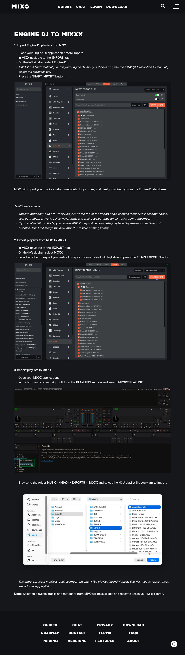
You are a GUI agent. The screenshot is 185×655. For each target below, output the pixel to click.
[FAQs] (133, 632)
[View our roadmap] (50, 632)
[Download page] (133, 625)
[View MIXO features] (104, 640)
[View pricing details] (50, 640)
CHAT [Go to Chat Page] (81, 6)
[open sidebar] (176, 6)
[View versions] (77, 640)
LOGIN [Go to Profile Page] (96, 6)
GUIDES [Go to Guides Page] (65, 6)
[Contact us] (77, 632)
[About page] (133, 640)
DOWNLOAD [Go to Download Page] (116, 6)
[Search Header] (163, 5)
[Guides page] (50, 625)
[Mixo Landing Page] (20, 6)
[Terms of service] (105, 632)
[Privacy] (105, 625)
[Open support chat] (174, 644)
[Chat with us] (77, 625)
